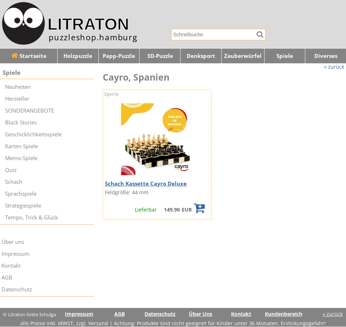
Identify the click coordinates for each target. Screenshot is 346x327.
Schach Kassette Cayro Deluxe (146, 183)
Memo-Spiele (21, 158)
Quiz (11, 170)
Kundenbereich (283, 313)
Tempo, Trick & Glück (31, 217)
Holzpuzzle (77, 56)
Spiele (284, 56)
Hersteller (17, 99)
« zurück (334, 66)
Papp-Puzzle (119, 56)
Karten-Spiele (21, 146)
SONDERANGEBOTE (29, 110)
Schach (13, 182)
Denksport (201, 56)
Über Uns (200, 313)
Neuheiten (18, 87)
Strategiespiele (23, 205)
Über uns (12, 242)
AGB (6, 277)
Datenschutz (16, 289)
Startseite (28, 56)
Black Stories (21, 122)
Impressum (15, 254)
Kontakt (11, 265)
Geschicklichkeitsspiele (33, 134)
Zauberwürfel (243, 56)
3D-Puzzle (160, 56)
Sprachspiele (20, 193)
